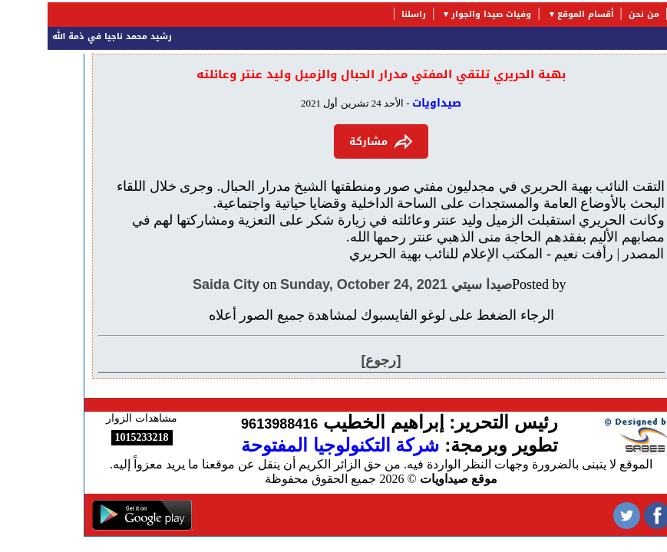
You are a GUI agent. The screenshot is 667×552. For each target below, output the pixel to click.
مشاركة (333, 141)
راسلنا (366, 14)
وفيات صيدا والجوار (444, 14)
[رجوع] (334, 360)
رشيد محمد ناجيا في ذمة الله (61, 36)
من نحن (596, 14)
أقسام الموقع (538, 14)
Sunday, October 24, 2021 (316, 284)
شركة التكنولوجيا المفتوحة (292, 445)
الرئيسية (643, 14)
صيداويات (389, 103)
